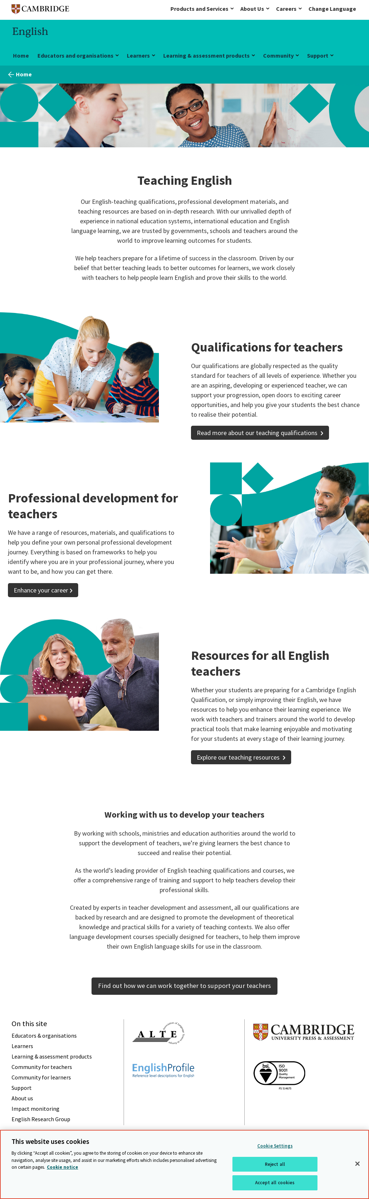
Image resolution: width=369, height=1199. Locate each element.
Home (21, 55)
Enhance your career (41, 590)
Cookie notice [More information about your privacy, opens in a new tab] (62, 1167)
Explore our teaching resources (239, 757)
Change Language (332, 8)
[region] (184, 1164)
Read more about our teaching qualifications (258, 433)
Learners (138, 55)
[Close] (357, 1164)
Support (317, 55)
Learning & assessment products (206, 55)
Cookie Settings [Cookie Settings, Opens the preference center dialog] (275, 1146)
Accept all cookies (274, 1183)
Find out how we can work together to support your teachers (184, 985)
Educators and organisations (75, 55)
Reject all (275, 1164)
